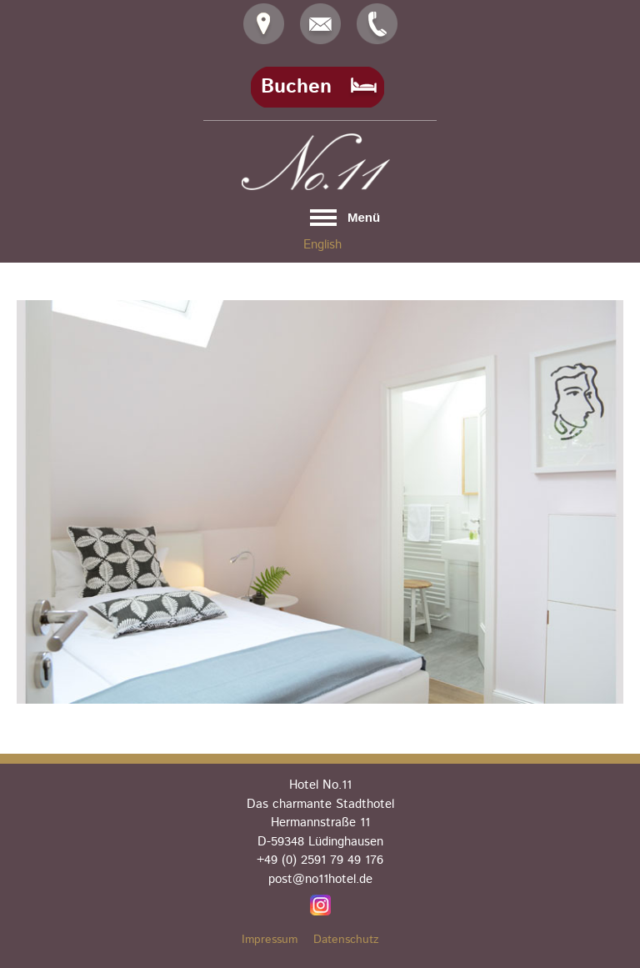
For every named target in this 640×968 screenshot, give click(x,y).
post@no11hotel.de (320, 879)
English (322, 244)
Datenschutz (346, 939)
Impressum (270, 939)
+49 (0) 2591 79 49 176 (320, 860)
